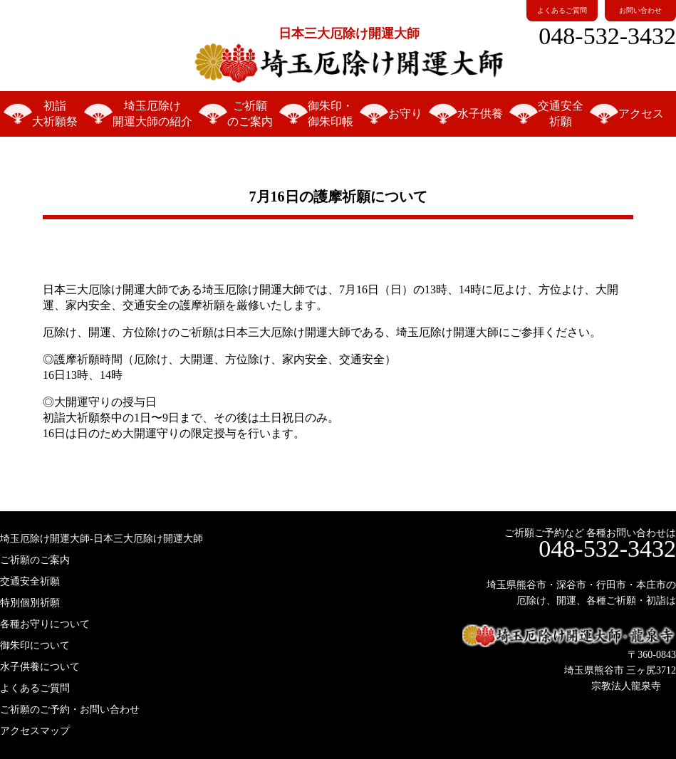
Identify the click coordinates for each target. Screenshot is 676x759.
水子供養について (40, 666)
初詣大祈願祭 (55, 113)
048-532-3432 (607, 36)
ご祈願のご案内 (250, 113)
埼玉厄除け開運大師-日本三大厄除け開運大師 (101, 538)
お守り (405, 114)
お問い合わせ (640, 10)
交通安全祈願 (560, 113)
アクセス (641, 114)
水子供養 (480, 114)
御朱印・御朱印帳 (330, 113)
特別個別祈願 (30, 602)
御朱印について (35, 645)
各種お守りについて (45, 624)
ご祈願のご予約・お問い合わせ (70, 709)
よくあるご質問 (562, 10)
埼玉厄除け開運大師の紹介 (152, 113)
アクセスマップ (35, 731)
